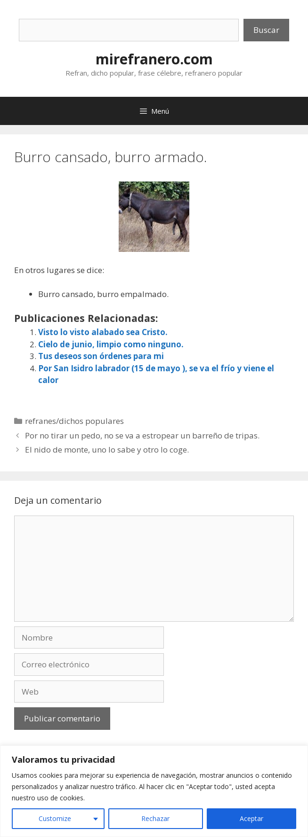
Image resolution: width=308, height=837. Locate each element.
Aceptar (251, 818)
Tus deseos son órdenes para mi (101, 356)
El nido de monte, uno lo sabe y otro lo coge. (107, 449)
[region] (154, 791)
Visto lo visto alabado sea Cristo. (103, 332)
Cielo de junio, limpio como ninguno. (111, 344)
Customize (55, 818)
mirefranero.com (154, 59)
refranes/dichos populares (74, 420)
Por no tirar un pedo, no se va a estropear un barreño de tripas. (142, 435)
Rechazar (155, 818)
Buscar (266, 29)
